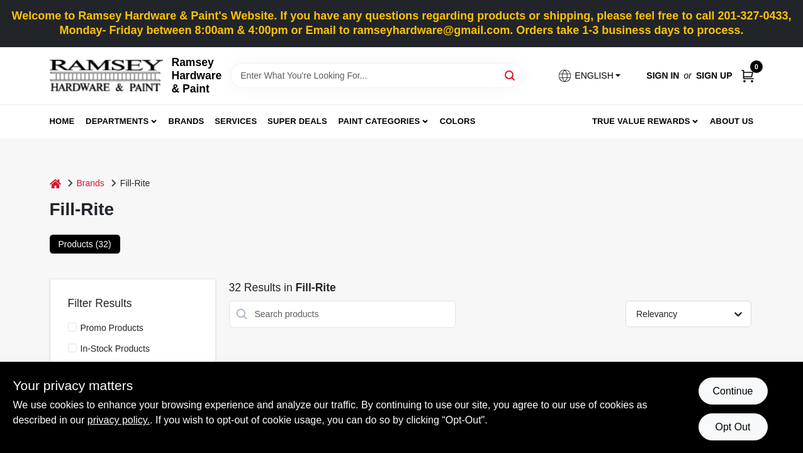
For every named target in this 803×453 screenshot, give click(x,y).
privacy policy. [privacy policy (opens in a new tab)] (118, 420)
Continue (732, 391)
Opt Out (732, 427)
